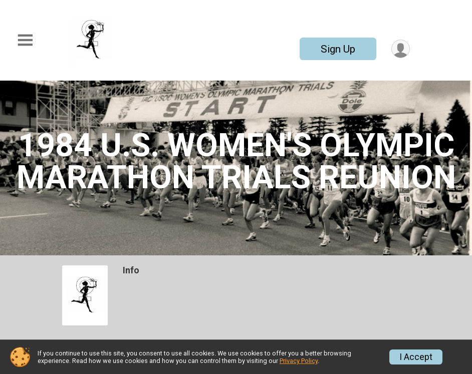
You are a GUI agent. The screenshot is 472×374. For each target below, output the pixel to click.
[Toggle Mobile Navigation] (25, 40)
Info (131, 270)
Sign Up (338, 49)
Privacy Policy (299, 360)
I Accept (415, 357)
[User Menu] (400, 49)
